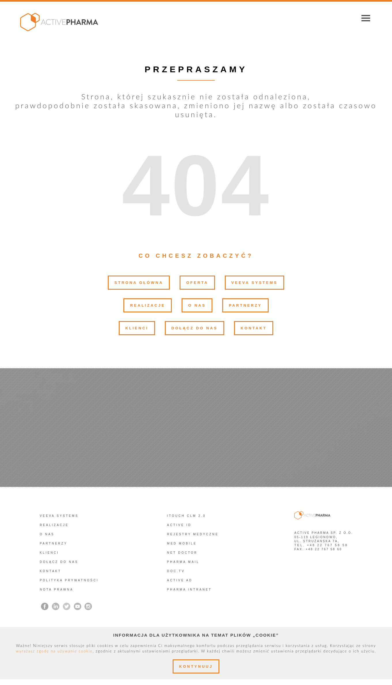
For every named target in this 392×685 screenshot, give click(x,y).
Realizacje (147, 305)
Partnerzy (245, 305)
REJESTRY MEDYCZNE (193, 534)
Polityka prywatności (69, 580)
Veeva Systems (254, 282)
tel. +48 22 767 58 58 (321, 545)
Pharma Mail (183, 561)
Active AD (180, 580)
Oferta (197, 282)
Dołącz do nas (194, 328)
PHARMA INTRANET (189, 589)
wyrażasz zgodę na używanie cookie (54, 651)
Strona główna (138, 282)
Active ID (179, 525)
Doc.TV (176, 571)
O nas (197, 305)
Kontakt (254, 328)
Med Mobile (182, 543)
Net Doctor (182, 552)
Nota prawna (57, 589)
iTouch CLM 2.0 (186, 515)
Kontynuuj (196, 666)
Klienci (136, 328)
